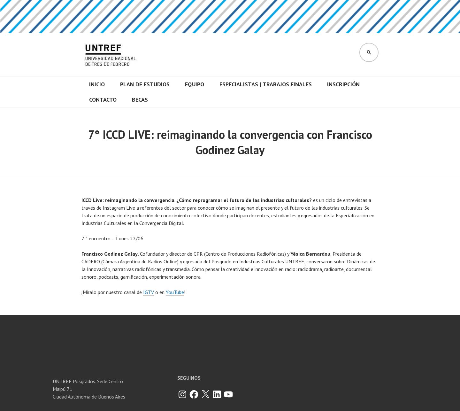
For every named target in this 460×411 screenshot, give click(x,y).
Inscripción (343, 84)
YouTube (175, 292)
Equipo (194, 84)
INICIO (97, 84)
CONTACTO (103, 99)
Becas (140, 99)
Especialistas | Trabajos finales (265, 84)
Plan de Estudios (145, 84)
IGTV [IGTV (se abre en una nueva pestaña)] (148, 292)
